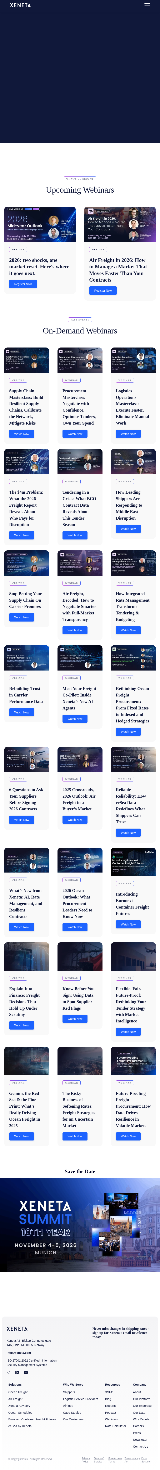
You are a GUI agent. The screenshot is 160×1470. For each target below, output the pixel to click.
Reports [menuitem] (110, 1406)
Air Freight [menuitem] (15, 1400)
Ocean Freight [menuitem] (18, 1393)
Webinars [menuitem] (111, 1420)
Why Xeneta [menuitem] (141, 1420)
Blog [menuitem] (108, 1400)
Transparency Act (132, 1460)
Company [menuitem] (139, 1385)
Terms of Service (99, 1460)
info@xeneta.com (19, 1353)
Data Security (145, 1460)
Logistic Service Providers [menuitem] (80, 1400)
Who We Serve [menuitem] (73, 1385)
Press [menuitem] (137, 1433)
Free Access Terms (115, 1460)
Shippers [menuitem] (69, 1393)
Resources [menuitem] (112, 1385)
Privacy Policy (86, 1460)
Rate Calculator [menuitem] (115, 1426)
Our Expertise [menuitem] (142, 1406)
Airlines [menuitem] (68, 1406)
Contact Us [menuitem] (140, 1446)
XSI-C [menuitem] (109, 1393)
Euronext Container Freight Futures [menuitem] (32, 1420)
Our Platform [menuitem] (141, 1400)
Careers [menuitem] (138, 1426)
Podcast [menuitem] (110, 1413)
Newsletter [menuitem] (140, 1440)
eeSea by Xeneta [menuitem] (20, 1426)
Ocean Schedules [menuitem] (20, 1413)
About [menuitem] (137, 1393)
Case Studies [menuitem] (72, 1413)
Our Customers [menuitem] (73, 1420)
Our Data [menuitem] (139, 1413)
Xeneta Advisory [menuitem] (19, 1406)
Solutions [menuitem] (15, 1385)
